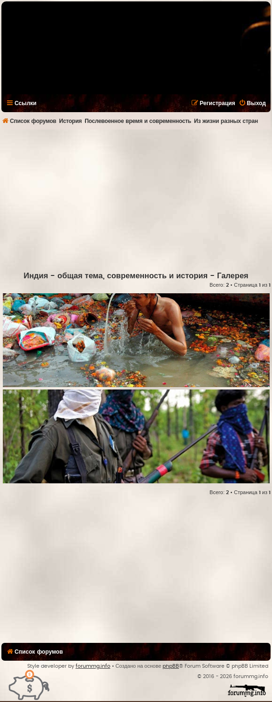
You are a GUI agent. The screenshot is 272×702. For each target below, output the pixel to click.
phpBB (171, 666)
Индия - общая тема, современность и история (115, 276)
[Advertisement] (136, 200)
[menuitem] (252, 103)
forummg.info (93, 666)
